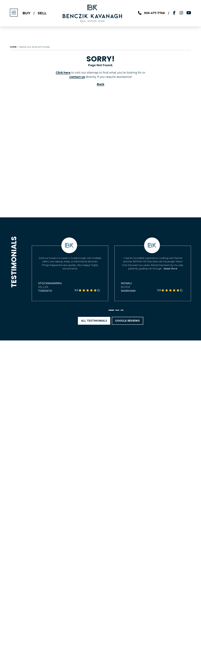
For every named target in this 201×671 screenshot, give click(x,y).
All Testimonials (94, 320)
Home (13, 47)
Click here (63, 72)
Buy (26, 13)
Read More (170, 268)
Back (100, 84)
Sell (42, 13)
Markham (128, 290)
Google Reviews (127, 320)
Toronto (45, 290)
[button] (111, 310)
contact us (77, 77)
